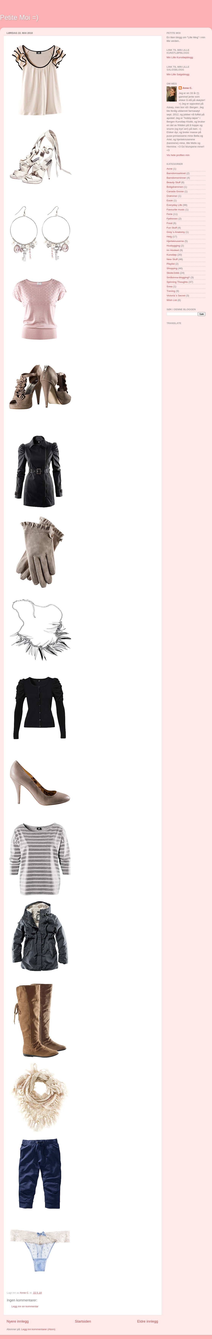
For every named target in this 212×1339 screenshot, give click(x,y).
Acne (169, 168)
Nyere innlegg (18, 1321)
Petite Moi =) (19, 17)
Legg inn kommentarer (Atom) (38, 1329)
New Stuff (172, 259)
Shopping (172, 268)
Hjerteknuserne (175, 241)
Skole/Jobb (173, 272)
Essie (170, 200)
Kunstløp (172, 254)
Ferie (169, 214)
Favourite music (176, 209)
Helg (169, 236)
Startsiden (83, 1321)
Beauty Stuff (173, 182)
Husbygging (173, 245)
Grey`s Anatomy (176, 232)
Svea (169, 286)
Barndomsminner (176, 177)
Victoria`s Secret (176, 295)
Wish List (172, 300)
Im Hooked (173, 250)
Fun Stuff (172, 227)
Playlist (171, 263)
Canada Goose (175, 191)
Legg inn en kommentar (25, 1306)
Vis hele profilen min (178, 155)
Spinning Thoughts (177, 282)
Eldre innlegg (147, 1321)
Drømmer (172, 196)
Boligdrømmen (175, 186)
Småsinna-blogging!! (178, 277)
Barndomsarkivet (176, 173)
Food (169, 223)
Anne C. (187, 88)
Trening (171, 291)
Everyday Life (174, 205)
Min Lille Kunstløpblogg (180, 57)
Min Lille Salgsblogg (178, 74)
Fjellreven (172, 218)
